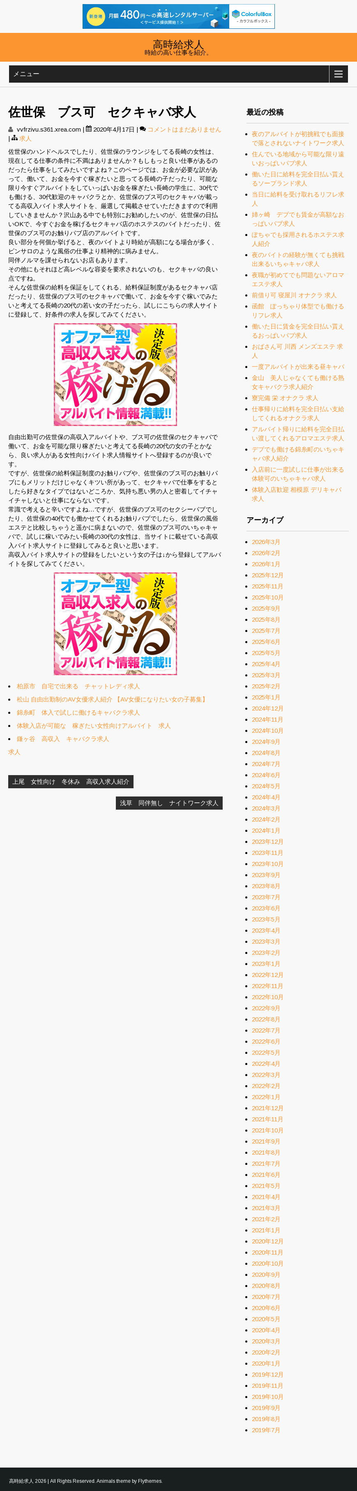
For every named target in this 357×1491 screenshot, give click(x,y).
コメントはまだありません (184, 129)
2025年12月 (268, 575)
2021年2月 (266, 1218)
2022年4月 (266, 1063)
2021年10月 (268, 1130)
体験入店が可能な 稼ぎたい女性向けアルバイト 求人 (94, 725)
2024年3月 (266, 808)
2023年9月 (266, 874)
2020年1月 (266, 1363)
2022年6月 (266, 1041)
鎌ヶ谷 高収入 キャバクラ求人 (63, 738)
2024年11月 (267, 719)
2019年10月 (268, 1396)
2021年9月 (266, 1141)
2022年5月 (266, 1052)
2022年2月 (266, 1085)
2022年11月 (267, 985)
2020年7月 (266, 1296)
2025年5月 (266, 652)
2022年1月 (266, 1096)
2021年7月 (266, 1163)
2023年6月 (266, 908)
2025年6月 (266, 641)
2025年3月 (266, 674)
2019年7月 (266, 1429)
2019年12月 (268, 1374)
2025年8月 (266, 619)
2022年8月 (266, 1019)
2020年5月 (266, 1318)
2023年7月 (266, 897)
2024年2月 (266, 819)
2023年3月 (266, 941)
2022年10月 (268, 996)
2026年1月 (266, 563)
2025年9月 (266, 608)
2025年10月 (268, 597)
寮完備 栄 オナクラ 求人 (285, 397)
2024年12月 (268, 708)
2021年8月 (266, 1152)
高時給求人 (178, 43)
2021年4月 (266, 1196)
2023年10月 (268, 863)
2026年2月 (266, 552)
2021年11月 (267, 1119)
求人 (25, 138)
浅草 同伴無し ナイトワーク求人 (169, 802)
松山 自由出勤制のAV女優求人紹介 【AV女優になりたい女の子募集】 (112, 699)
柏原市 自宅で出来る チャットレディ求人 (78, 686)
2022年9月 (266, 1008)
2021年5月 (266, 1185)
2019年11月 (267, 1385)
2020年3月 (266, 1341)
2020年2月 (266, 1352)
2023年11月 (267, 852)
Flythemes (149, 1481)
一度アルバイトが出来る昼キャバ (298, 366)
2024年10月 (268, 730)
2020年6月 (266, 1307)
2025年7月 (266, 630)
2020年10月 (268, 1263)
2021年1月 (266, 1230)
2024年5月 (266, 786)
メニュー (26, 73)
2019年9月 (266, 1407)
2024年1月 (266, 830)
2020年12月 (268, 1241)
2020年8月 (266, 1285)
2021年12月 (268, 1107)
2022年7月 (266, 1030)
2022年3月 (266, 1074)
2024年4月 (266, 797)
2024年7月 (266, 763)
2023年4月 (266, 930)
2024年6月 (266, 774)
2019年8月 (266, 1418)
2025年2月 (266, 686)
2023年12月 (268, 841)
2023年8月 (266, 885)
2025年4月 (266, 663)
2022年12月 (268, 974)
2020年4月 (266, 1330)
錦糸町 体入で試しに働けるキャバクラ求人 (78, 712)
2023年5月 (266, 919)
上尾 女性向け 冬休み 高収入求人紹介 (70, 781)
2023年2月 (266, 952)
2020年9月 (266, 1274)
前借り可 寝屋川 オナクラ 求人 (294, 295)
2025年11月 (267, 586)
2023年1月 (266, 963)
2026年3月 (266, 541)
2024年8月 (266, 752)
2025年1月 (266, 697)
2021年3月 (266, 1207)
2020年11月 (267, 1252)
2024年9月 (266, 741)
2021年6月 (266, 1174)
